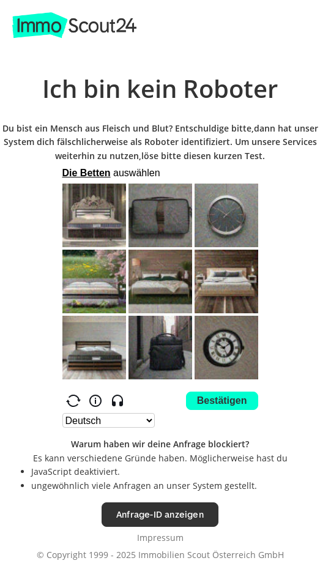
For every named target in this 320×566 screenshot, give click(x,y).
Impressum (160, 537)
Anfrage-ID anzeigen (160, 514)
